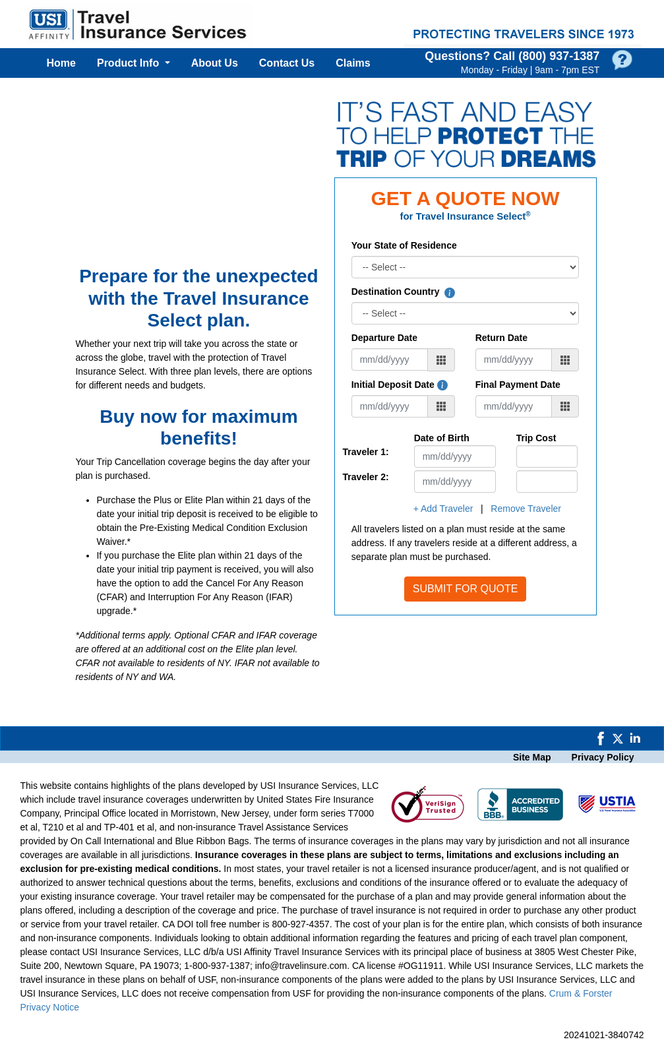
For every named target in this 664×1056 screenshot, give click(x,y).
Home (61, 63)
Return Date (501, 337)
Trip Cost (536, 438)
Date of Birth (441, 438)
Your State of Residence (404, 245)
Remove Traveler (526, 508)
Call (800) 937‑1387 (546, 56)
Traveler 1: (366, 452)
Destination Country (403, 291)
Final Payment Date (517, 384)
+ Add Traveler (443, 508)
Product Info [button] (129, 63)
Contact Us (287, 63)
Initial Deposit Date (399, 384)
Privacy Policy (603, 757)
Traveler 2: (366, 477)
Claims (353, 63)
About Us (214, 63)
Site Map (532, 757)
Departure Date (384, 337)
